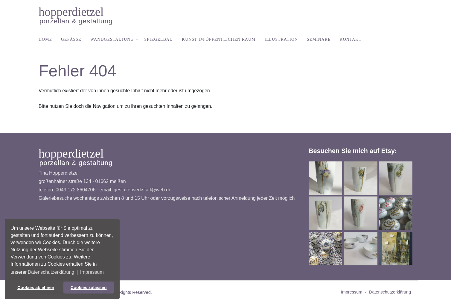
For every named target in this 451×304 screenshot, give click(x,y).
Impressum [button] (92, 272)
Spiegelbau (158, 39)
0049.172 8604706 (75, 189)
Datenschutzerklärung (390, 292)
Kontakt (351, 39)
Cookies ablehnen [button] (35, 287)
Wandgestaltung (112, 39)
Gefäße (71, 39)
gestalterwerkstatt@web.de (142, 189)
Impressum (351, 292)
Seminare (318, 39)
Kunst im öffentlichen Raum (218, 39)
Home (45, 39)
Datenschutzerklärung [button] (51, 272)
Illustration (281, 39)
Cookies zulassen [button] (89, 287)
